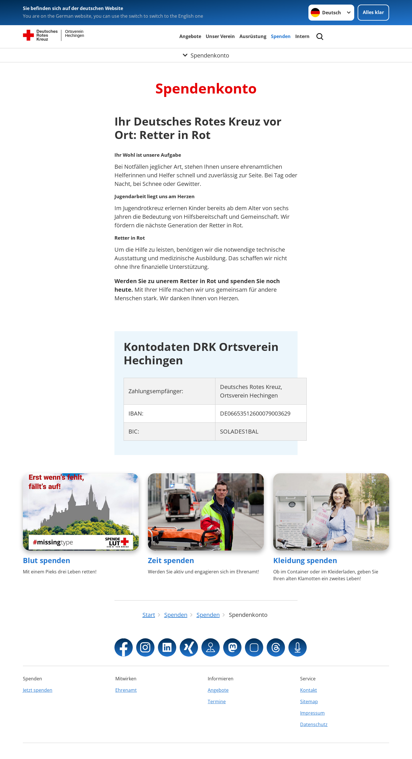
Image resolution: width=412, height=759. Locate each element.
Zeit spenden (171, 560)
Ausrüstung (252, 36)
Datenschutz (314, 724)
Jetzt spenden (37, 690)
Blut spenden (46, 560)
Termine (217, 701)
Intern (302, 36)
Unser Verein (220, 36)
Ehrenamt (126, 690)
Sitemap (309, 701)
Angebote (190, 36)
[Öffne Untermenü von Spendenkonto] (206, 55)
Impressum (312, 713)
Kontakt (308, 690)
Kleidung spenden (305, 560)
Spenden (281, 36)
